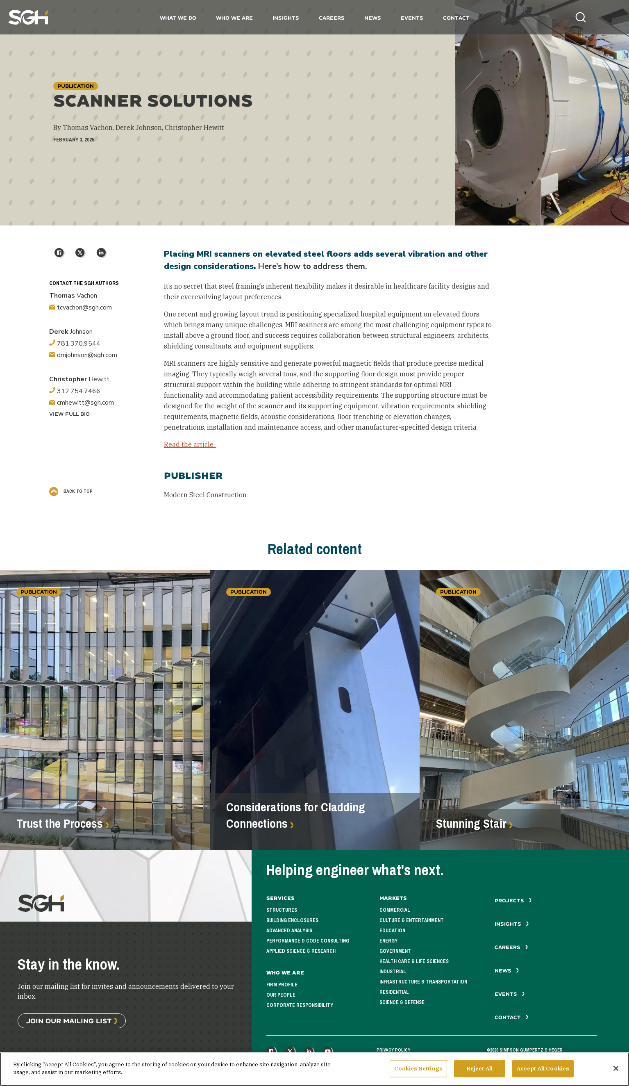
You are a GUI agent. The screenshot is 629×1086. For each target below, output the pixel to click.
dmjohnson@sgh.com (83, 355)
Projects (513, 900)
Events (412, 18)
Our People (280, 994)
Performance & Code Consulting (307, 940)
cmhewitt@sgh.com (81, 402)
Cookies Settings (418, 1071)
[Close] (616, 1072)
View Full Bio (69, 414)
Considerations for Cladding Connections (295, 815)
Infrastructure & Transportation (423, 981)
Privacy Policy (393, 1050)
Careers (332, 18)
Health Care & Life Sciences (414, 961)
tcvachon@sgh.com (80, 307)
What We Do (178, 18)
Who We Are (234, 18)
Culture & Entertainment (411, 920)
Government (395, 951)
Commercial (394, 910)
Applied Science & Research (301, 951)
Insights (285, 18)
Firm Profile (281, 984)
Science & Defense (402, 1002)
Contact (456, 18)
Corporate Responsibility (299, 1005)
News (372, 18)
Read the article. (190, 444)
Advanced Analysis (289, 930)
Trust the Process (59, 824)
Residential (394, 992)
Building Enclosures (292, 920)
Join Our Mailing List (68, 1020)
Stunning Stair (471, 824)
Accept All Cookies (543, 1071)
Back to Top (71, 491)
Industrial (392, 971)
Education (392, 930)
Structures (281, 910)
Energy (388, 940)
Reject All (480, 1071)
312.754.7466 (74, 391)
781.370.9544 (74, 343)
